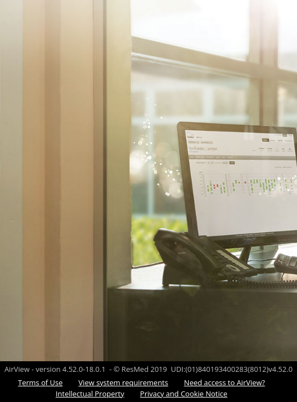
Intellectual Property (90, 394)
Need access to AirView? (224, 382)
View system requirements (124, 382)
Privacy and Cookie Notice (183, 394)
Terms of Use (40, 382)
